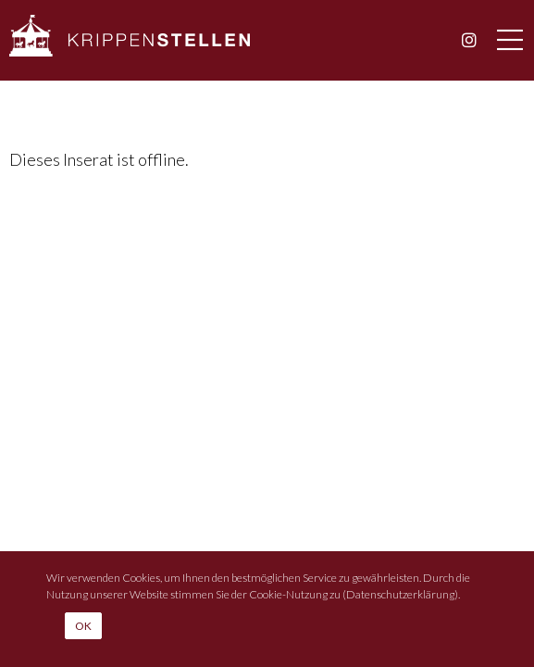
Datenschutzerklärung (400, 594)
